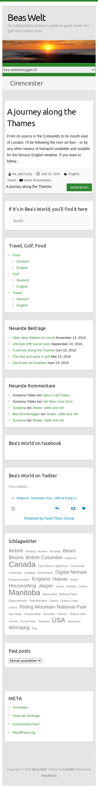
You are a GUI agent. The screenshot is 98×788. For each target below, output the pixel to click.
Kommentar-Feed (26, 724)
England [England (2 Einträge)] (41, 579)
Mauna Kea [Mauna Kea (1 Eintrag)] (50, 594)
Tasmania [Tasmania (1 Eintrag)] (49, 614)
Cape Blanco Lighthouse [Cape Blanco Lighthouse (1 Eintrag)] (53, 565)
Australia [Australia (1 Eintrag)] (55, 551)
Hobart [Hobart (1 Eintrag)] (74, 579)
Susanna (19, 408)
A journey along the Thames (41, 117)
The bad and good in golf (31, 356)
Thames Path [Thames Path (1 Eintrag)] (78, 614)
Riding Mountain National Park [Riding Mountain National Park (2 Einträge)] (53, 607)
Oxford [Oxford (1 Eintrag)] (13, 607)
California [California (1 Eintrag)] (70, 558)
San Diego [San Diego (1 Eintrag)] (15, 614)
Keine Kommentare (37, 180)
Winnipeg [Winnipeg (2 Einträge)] (19, 627)
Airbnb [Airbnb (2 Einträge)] (16, 550)
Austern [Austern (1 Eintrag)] (43, 551)
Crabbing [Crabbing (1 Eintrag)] (29, 572)
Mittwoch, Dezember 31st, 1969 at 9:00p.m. (47, 498)
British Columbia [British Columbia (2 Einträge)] (44, 557)
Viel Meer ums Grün (58, 401)
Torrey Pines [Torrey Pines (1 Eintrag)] (28, 621)
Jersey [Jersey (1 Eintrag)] (60, 586)
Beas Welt (26, 17)
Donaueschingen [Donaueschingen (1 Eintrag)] (19, 579)
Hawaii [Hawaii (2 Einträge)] (60, 579)
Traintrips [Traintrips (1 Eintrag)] (44, 621)
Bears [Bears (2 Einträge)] (69, 550)
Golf (16, 274)
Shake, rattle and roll (48, 408)
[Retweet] (74, 508)
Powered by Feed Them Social (49, 518)
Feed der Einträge (26, 716)
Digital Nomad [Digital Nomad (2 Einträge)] (71, 572)
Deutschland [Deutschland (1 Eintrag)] (45, 572)
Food (16, 255)
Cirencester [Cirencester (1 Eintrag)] (78, 565)
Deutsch (22, 261)
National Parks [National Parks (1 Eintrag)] (68, 594)
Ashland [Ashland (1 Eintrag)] (30, 551)
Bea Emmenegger (26, 414)
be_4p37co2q (22, 174)
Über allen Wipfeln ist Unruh (34, 338)
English (74, 174)
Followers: (18, 486)
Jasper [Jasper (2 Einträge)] (45, 585)
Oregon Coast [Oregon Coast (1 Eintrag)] (69, 600)
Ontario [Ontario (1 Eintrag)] (53, 600)
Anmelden (20, 707)
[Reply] (57, 508)
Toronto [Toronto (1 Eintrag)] (13, 621)
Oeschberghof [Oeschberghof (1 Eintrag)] (38, 600)
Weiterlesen (79, 187)
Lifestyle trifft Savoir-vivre (31, 344)
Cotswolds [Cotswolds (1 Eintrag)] (15, 572)
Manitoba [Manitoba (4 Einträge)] (24, 592)
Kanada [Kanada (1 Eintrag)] (71, 586)
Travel (11, 180)
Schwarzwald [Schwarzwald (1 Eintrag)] (32, 614)
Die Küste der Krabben (30, 363)
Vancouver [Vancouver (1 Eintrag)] (73, 621)
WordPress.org (24, 732)
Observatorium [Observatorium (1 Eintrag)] (18, 600)
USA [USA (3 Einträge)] (58, 620)
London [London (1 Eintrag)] (83, 586)
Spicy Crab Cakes (56, 395)
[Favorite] (84, 508)
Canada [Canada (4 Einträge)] (22, 564)
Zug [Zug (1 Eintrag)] (34, 628)
